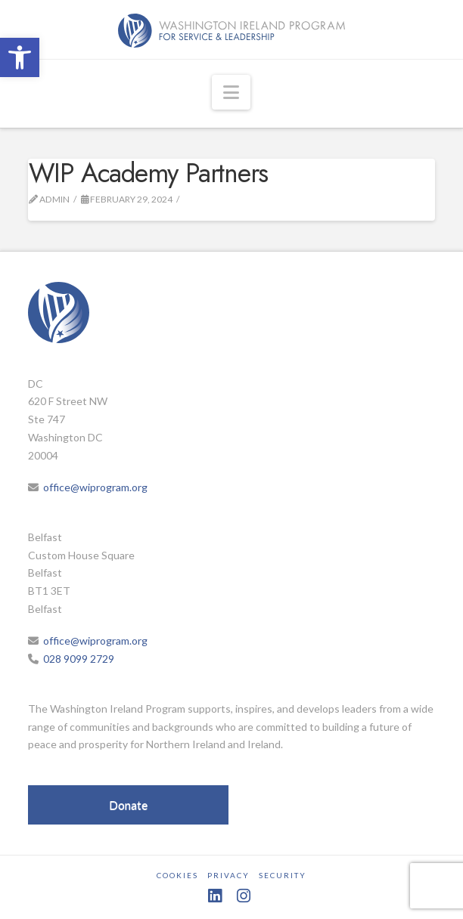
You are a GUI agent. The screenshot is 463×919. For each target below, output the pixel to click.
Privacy (228, 875)
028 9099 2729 (78, 658)
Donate (128, 804)
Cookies (177, 875)
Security (282, 875)
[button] (19, 57)
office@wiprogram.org (95, 487)
